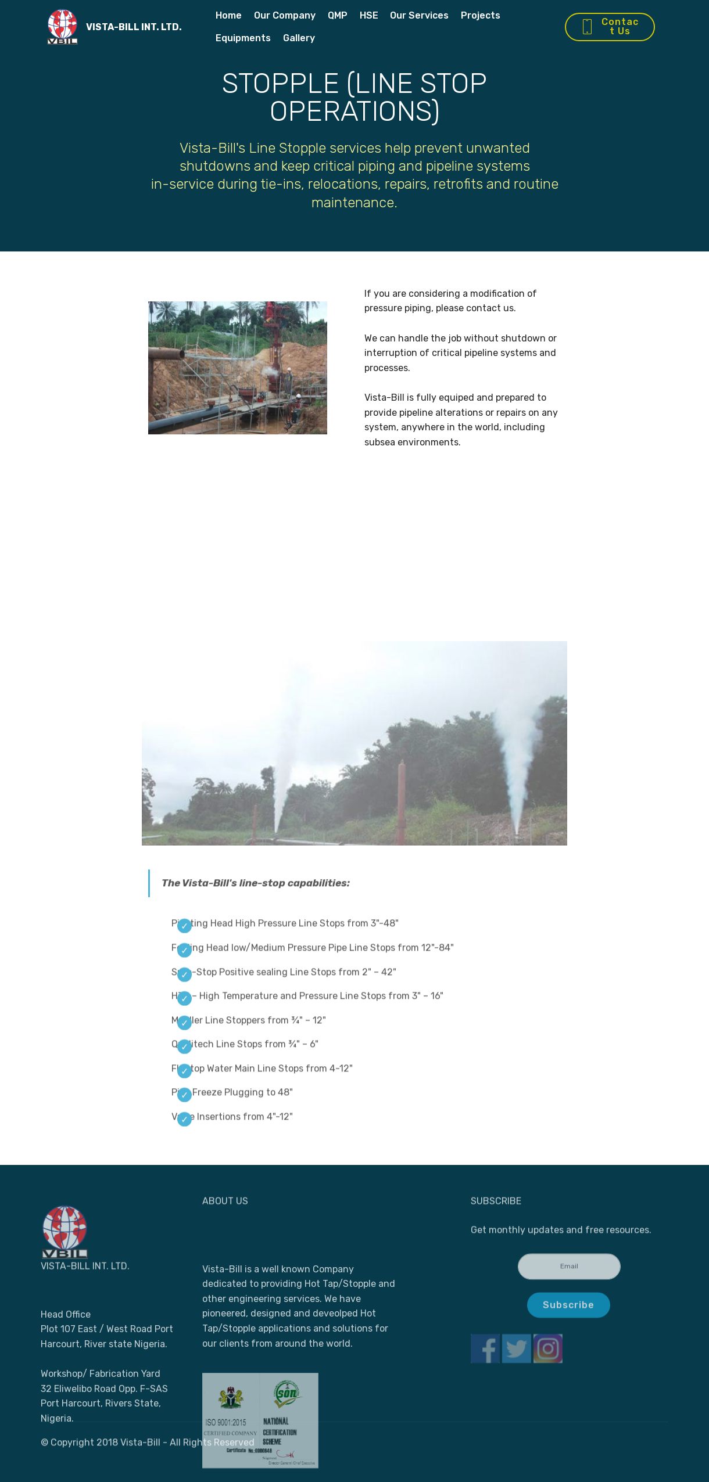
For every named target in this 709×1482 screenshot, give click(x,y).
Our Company (285, 15)
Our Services (419, 15)
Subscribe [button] (569, 1313)
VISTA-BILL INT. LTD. (134, 27)
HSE (369, 15)
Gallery (299, 38)
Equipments (243, 38)
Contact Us (609, 26)
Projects (480, 15)
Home (229, 15)
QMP (338, 15)
